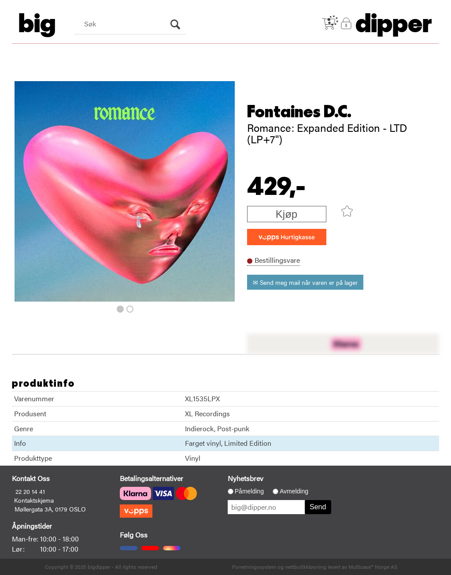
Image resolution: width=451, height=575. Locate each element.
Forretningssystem (254, 567)
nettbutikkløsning (305, 567)
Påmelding (249, 491)
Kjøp (286, 214)
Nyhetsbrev (245, 478)
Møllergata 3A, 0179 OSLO (50, 508)
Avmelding (294, 491)
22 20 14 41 (30, 491)
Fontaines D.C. (299, 112)
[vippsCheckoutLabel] (286, 237)
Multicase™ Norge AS (372, 567)
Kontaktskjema (34, 500)
